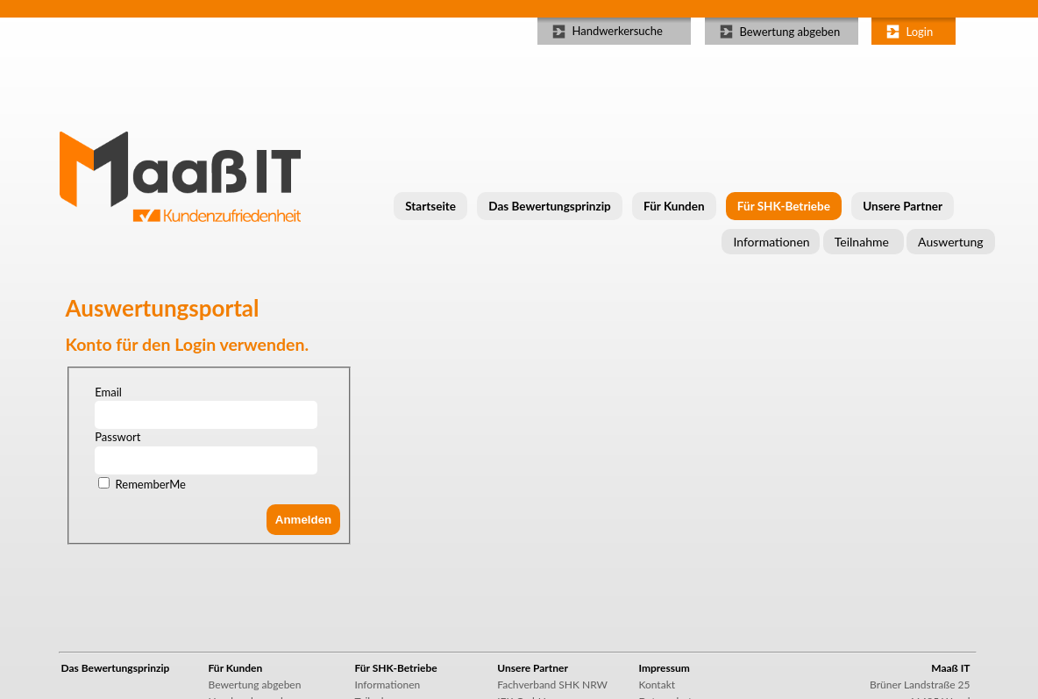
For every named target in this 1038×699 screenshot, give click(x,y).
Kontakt (656, 684)
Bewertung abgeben (790, 32)
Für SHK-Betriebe (783, 206)
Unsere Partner (902, 206)
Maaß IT (950, 667)
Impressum (663, 667)
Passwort (117, 437)
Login (920, 32)
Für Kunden (673, 206)
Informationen (771, 241)
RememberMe (151, 484)
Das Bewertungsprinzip (549, 206)
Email (108, 392)
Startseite (430, 206)
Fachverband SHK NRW (552, 684)
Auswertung (950, 241)
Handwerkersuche (617, 31)
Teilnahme (862, 241)
